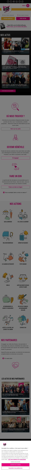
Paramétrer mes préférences (15, 468)
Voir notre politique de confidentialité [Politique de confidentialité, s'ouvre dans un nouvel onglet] (17, 459)
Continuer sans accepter (15, 461)
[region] (15, 455)
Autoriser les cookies (15, 464)
